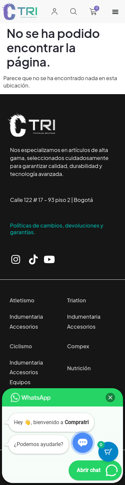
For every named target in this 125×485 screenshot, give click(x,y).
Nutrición (79, 368)
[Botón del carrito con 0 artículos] (108, 452)
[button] (110, 397)
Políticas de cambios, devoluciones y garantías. (56, 229)
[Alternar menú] (115, 11)
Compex (78, 346)
